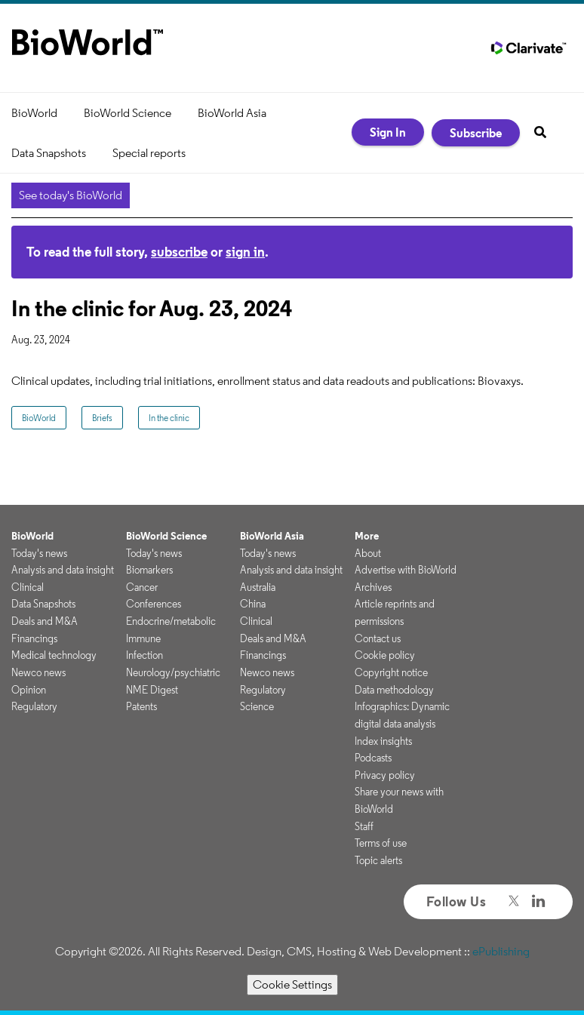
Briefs (102, 417)
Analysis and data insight (62, 570)
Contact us (378, 638)
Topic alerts (378, 860)
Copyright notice (391, 672)
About (368, 553)
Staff (364, 826)
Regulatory (34, 706)
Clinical (27, 587)
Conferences (153, 604)
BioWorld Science (127, 113)
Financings (34, 638)
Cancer (142, 587)
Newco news (38, 672)
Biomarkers (149, 570)
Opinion (28, 690)
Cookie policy (385, 655)
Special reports (149, 153)
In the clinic (169, 417)
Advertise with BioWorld (405, 570)
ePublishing (501, 951)
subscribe (179, 251)
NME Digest (152, 690)
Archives (373, 587)
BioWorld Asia (232, 113)
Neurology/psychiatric (173, 672)
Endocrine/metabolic (171, 621)
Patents (141, 706)
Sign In (388, 132)
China (253, 604)
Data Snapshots (48, 153)
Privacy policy (385, 775)
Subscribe (476, 132)
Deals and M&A (44, 621)
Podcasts (373, 757)
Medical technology (54, 655)
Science (257, 706)
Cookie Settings (292, 984)
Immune (143, 638)
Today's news (39, 553)
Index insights (383, 741)
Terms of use (381, 843)
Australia (257, 587)
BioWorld (34, 113)
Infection (144, 655)
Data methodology (394, 690)
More (367, 536)
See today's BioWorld (70, 195)
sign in (245, 251)
